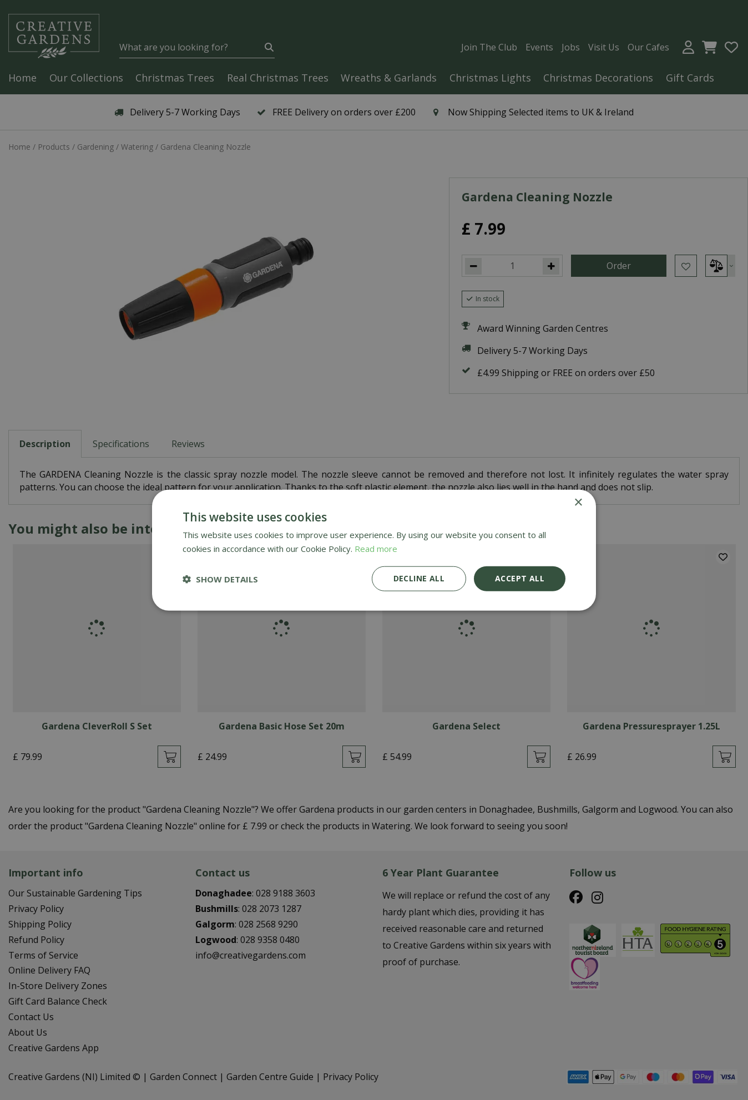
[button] (220, 579)
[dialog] (374, 550)
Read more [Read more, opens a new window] (376, 548)
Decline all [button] (418, 578)
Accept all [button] (519, 578)
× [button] (578, 502)
